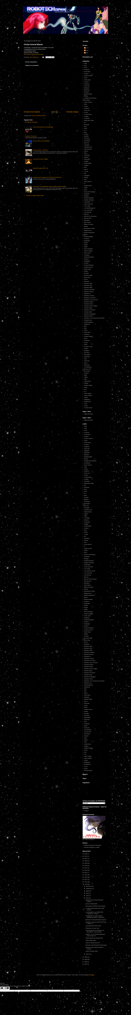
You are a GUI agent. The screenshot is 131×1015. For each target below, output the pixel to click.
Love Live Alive (88, 210)
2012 (85, 65)
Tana (85, 358)
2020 (86, 860)
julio (87, 893)
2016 (86, 870)
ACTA (85, 67)
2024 (86, 853)
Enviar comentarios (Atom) (39, 115)
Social (85, 342)
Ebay (85, 132)
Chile (85, 104)
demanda (86, 124)
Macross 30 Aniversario (90, 216)
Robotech (86, 281)
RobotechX (87, 324)
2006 (85, 63)
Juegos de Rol (88, 185)
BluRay (86, 96)
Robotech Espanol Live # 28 (40, 168)
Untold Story (87, 381)
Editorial (86, 136)
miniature (86, 238)
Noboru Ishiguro (88, 251)
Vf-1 (85, 391)
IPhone (86, 177)
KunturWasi (87, 202)
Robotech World (88, 316)
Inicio (53, 112)
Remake (86, 273)
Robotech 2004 (88, 283)
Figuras (86, 151)
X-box (85, 403)
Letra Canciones (88, 204)
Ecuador (86, 134)
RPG (85, 326)
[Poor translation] (7, 988)
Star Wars (86, 352)
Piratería (86, 259)
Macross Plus (87, 218)
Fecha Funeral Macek (33, 44)
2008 (86, 959)
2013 (86, 877)
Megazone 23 (87, 230)
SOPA (85, 344)
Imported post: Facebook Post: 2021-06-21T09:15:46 (47, 177)
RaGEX (86, 271)
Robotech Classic (88, 291)
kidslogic (86, 196)
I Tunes (86, 171)
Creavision (87, 118)
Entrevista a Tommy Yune (92, 928)
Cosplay (86, 116)
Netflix (85, 246)
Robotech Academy (89, 289)
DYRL (85, 128)
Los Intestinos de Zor (89, 208)
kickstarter (87, 194)
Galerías (86, 157)
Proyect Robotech (89, 265)
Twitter (86, 377)
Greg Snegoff (87, 163)
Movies (86, 242)
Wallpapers (87, 399)
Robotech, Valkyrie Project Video (35, 195)
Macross (86, 214)
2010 (86, 884)
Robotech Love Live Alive (91, 299)
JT (84, 183)
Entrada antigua (72, 112)
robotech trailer (88, 312)
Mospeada (87, 240)
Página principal (88, 414)
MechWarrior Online (89, 228)
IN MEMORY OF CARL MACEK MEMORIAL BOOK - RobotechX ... (95, 916)
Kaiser (86, 187)
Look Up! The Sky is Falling (40, 159)
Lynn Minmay (87, 212)
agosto (88, 891)
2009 (86, 957)
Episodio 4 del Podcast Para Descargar (96, 945)
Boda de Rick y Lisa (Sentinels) (41, 141)
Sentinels (86, 334)
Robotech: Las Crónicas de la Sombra (94, 318)
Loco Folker (87, 206)
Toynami (86, 373)
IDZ (85, 173)
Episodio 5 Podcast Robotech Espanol (96, 919)
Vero (85, 389)
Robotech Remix (88, 304)
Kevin (85, 189)
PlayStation (87, 261)
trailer (85, 375)
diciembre (88, 886)
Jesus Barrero (88, 181)
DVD (85, 126)
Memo (85, 234)
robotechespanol (88, 322)
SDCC (86, 330)
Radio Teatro (87, 269)
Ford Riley (87, 155)
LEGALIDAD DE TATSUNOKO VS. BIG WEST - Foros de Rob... (95, 931)
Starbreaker (87, 354)
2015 (86, 872)
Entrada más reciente (32, 112)
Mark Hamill (87, 222)
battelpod (86, 88)
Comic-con (87, 110)
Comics (86, 112)
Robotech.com (88, 320)
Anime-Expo (87, 79)
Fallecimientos (88, 149)
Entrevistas (87, 141)
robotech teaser (88, 308)
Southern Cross (88, 346)
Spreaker (86, 350)
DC (85, 122)
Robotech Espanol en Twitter (91, 847)
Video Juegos (87, 393)
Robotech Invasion (89, 295)
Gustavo (86, 165)
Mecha (86, 226)
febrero (88, 954)
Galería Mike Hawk (91, 940)
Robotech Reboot (88, 301)
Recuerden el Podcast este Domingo (34, 54)
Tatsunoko (87, 361)
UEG (85, 379)
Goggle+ (86, 161)
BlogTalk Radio (88, 94)
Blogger (92, 975)
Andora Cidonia (88, 75)
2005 (86, 964)
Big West (86, 92)
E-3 (85, 130)
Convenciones (88, 114)
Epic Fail (86, 143)
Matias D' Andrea (88, 224)
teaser (85, 363)
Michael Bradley (88, 236)
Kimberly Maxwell (88, 198)
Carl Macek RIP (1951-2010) (93, 925)
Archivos (86, 82)
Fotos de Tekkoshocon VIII (93, 942)
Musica (86, 244)
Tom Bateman (88, 367)
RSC (85, 328)
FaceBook (87, 145)
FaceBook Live (88, 147)
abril (87, 898)
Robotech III (87, 293)
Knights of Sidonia (89, 200)
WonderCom (87, 401)
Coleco (86, 106)
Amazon (86, 73)
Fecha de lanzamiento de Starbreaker (43, 127)
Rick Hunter (87, 277)
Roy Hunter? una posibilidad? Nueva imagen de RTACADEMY (49, 186)
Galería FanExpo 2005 (92, 951)
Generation (87, 159)
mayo (87, 895)
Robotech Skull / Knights (90, 306)
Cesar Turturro (88, 102)
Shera (85, 338)
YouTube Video (88, 407)
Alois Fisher (87, 71)
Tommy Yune (87, 369)
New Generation (88, 248)
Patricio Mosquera (89, 257)
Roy (87, 52)
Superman (87, 356)
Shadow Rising (88, 336)
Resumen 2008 (88, 275)
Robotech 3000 (88, 287)
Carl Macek (87, 100)
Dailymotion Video (89, 120)
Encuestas (87, 138)
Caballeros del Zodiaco (90, 98)
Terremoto (87, 365)
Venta (85, 387)
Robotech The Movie (31, 136)
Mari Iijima (87, 220)
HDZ (85, 167)
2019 (86, 863)
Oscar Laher (87, 253)
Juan (87, 47)
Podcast (86, 263)
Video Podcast (88, 395)
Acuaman (86, 69)
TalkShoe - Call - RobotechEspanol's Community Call (95, 935)
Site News (87, 340)
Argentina (86, 84)
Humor (86, 169)
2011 (86, 882)
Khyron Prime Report (89, 192)
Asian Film (87, 86)
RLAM (85, 279)
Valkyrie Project (88, 385)
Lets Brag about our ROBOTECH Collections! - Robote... (94, 912)
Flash (85, 153)
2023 (86, 856)
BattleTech (87, 90)
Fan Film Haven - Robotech (40, 150)
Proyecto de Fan (88, 267)
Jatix (85, 179)
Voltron (86, 397)
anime (85, 77)
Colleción (86, 108)
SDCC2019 (87, 332)
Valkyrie (86, 383)
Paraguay (86, 255)
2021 (86, 858)
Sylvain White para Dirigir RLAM (94, 938)
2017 (86, 867)
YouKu (86, 405)
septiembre (89, 888)
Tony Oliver (87, 371)
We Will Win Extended (31, 122)
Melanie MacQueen (89, 232)
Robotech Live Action (89, 297)
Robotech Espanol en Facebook (92, 845)
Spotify (86, 348)
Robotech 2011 (88, 285)
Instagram (86, 175)
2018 (86, 865)
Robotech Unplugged (89, 314)
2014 (86, 875)
